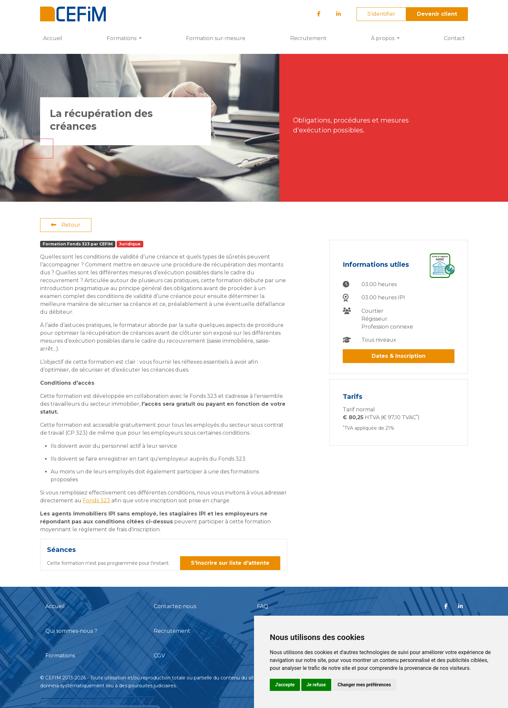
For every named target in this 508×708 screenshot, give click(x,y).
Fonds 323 (96, 500)
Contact (454, 38)
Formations (60, 655)
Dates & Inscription (399, 356)
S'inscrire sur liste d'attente (230, 563)
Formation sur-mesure (215, 38)
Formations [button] (122, 38)
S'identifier (381, 14)
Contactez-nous (175, 606)
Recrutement (308, 38)
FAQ (262, 606)
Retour (66, 225)
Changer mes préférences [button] (364, 684)
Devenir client (437, 14)
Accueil (52, 38)
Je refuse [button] (316, 684)
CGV (159, 655)
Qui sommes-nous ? (71, 631)
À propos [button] (383, 38)
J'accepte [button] (285, 684)
